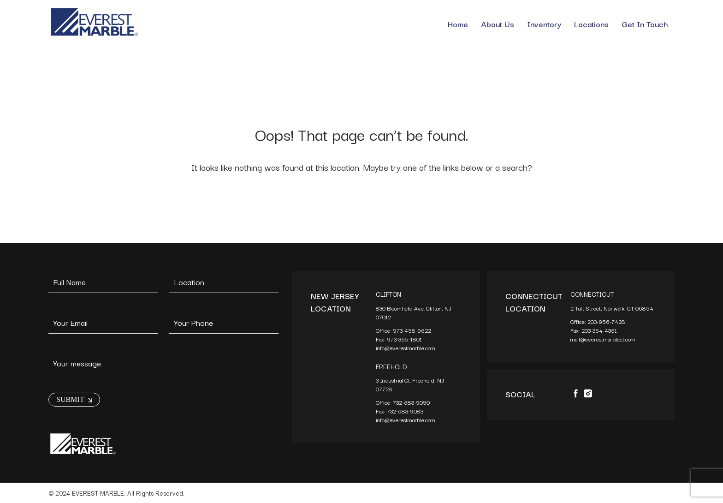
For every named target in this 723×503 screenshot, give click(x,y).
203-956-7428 (607, 321)
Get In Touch (645, 24)
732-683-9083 (406, 411)
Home (458, 24)
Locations (591, 24)
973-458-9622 (413, 330)
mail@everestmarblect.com (602, 339)
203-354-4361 (599, 330)
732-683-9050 (411, 402)
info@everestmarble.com (405, 347)
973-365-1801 (405, 339)
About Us (497, 24)
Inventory (544, 24)
